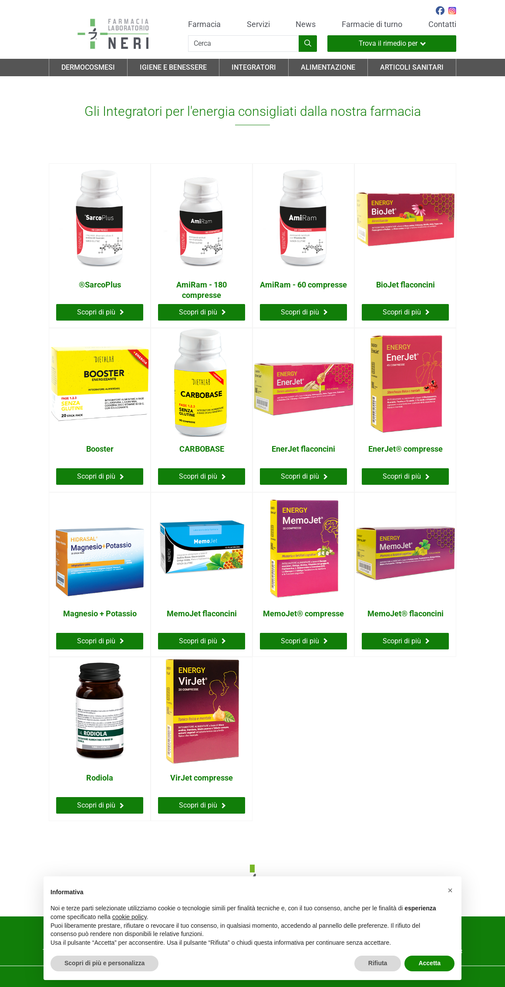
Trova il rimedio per (392, 43)
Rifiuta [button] (377, 963)
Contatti (442, 24)
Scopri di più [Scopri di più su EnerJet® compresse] (406, 476)
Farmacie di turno (372, 24)
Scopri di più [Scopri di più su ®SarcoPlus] (100, 312)
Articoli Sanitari (412, 67)
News (306, 24)
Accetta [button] (429, 963)
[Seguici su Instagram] (452, 12)
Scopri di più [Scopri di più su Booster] (100, 476)
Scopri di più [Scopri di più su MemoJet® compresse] (304, 641)
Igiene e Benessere (173, 67)
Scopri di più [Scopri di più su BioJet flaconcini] (406, 312)
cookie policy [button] (129, 916)
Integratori (254, 67)
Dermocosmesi (88, 67)
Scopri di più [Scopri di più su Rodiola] (100, 805)
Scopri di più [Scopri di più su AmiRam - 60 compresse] (304, 312)
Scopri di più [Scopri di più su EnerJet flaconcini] (304, 476)
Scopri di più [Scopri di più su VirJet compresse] (202, 805)
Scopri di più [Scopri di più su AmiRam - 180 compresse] (202, 312)
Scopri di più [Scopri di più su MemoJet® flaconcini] (406, 641)
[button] (450, 890)
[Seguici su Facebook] (440, 12)
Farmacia (204, 24)
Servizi (258, 24)
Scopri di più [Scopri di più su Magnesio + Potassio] (100, 641)
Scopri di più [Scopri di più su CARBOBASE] (202, 476)
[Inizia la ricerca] (308, 43)
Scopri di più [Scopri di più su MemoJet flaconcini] (202, 641)
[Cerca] (243, 43)
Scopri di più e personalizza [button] (104, 963)
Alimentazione (328, 67)
